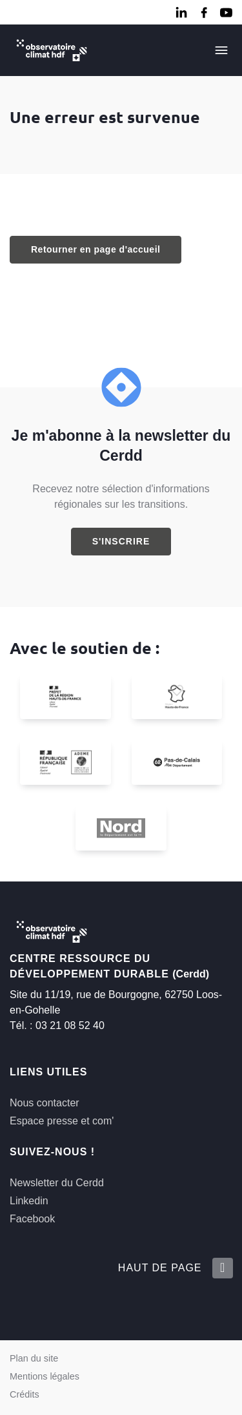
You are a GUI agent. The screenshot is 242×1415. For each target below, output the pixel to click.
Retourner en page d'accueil (95, 249)
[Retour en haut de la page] (222, 1268)
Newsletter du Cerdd (57, 1182)
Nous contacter (44, 1102)
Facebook (32, 1218)
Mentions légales (44, 1376)
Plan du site (34, 1358)
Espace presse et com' (62, 1120)
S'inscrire (121, 541)
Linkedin (29, 1200)
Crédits (24, 1394)
